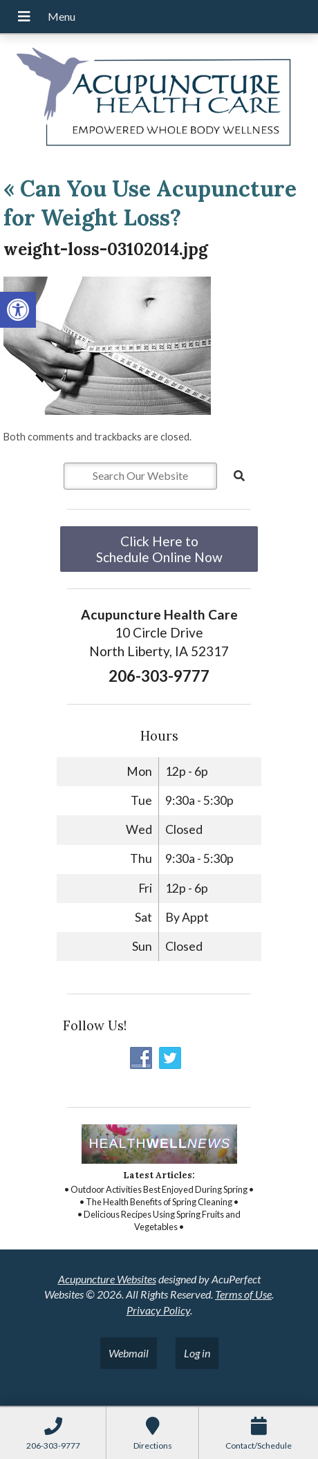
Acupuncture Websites (107, 1278)
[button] (18, 310)
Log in (197, 1352)
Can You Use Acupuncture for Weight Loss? (150, 203)
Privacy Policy (158, 1310)
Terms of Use (243, 1294)
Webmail (129, 1352)
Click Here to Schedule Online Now (159, 549)
